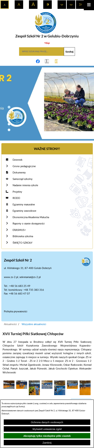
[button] (9, 107)
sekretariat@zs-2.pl (30, 277)
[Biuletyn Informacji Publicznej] (47, 43)
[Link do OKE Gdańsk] (47, 61)
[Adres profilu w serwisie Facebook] (38, 61)
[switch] (62, 4)
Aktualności (10, 324)
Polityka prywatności (15, 311)
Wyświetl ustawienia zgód (47, 429)
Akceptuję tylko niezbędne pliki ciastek (47, 435)
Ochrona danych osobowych (47, 422)
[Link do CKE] (56, 61)
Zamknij (47, 442)
